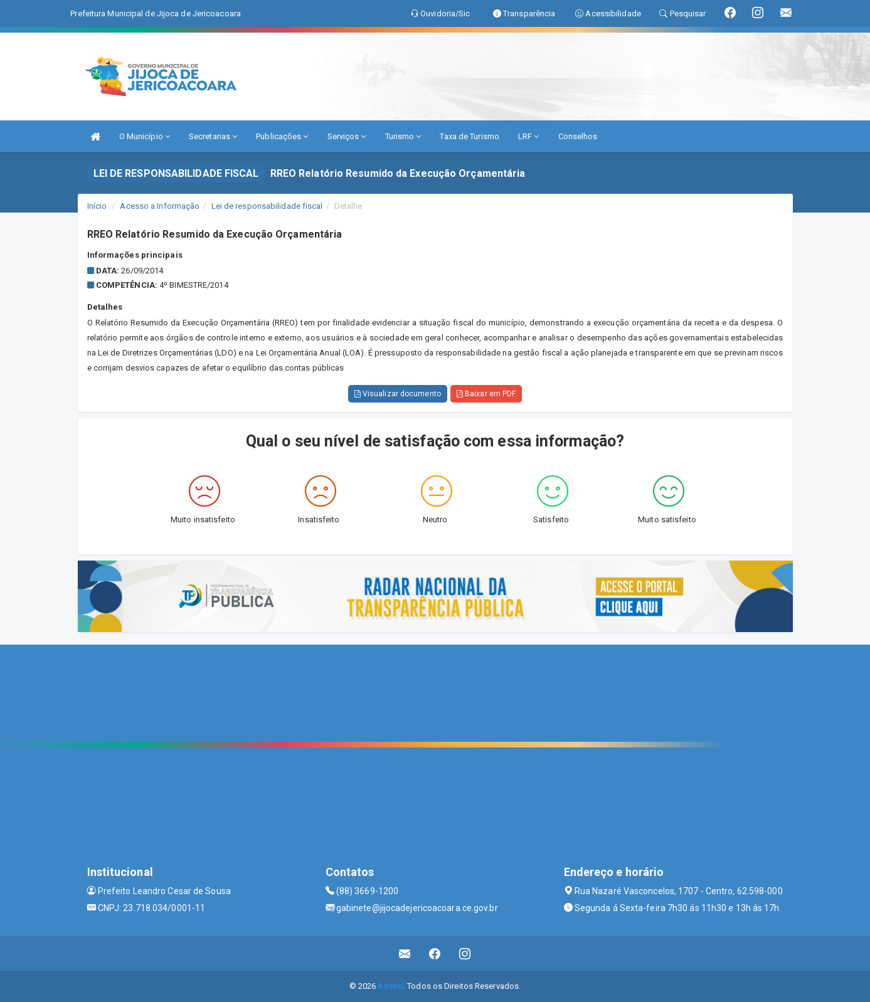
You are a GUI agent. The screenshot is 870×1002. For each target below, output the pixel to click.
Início (97, 206)
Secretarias (213, 136)
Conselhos (578, 136)
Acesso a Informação (159, 206)
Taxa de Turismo (469, 136)
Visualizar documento (397, 393)
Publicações (282, 136)
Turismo (403, 136)
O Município (144, 136)
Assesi (390, 986)
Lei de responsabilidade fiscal (267, 206)
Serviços (346, 136)
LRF (528, 136)
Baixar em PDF (486, 393)
